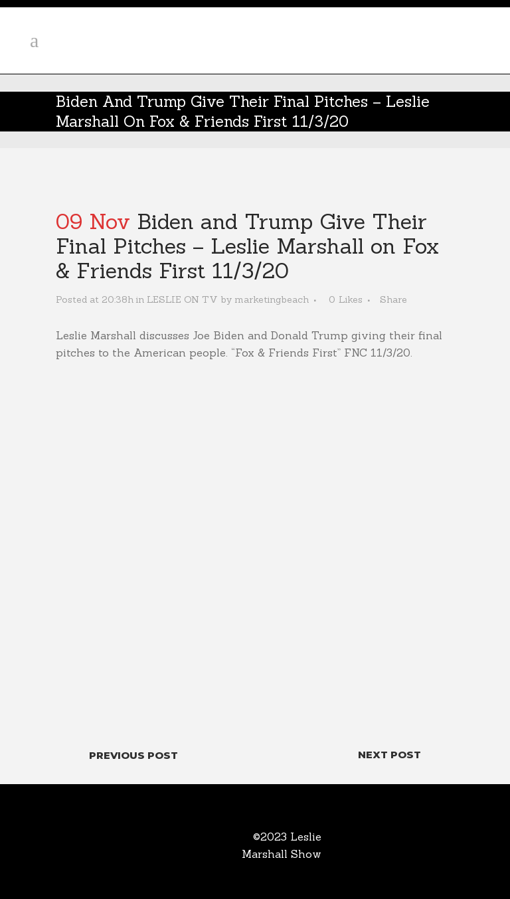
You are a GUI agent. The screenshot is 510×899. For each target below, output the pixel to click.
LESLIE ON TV (182, 299)
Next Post (389, 754)
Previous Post (133, 755)
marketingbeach (271, 299)
